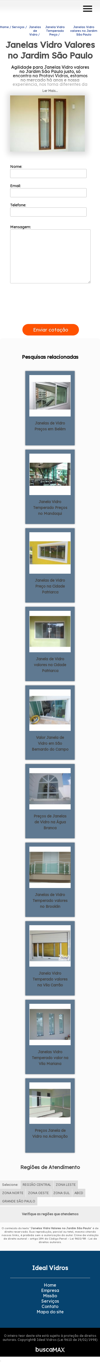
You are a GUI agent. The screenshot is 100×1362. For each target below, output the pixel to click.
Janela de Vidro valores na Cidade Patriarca (50, 665)
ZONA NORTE (12, 1193)
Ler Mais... (50, 91)
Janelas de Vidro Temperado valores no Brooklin (50, 900)
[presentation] (50, 318)
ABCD (78, 1193)
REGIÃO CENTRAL (37, 1185)
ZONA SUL (61, 1193)
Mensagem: (50, 254)
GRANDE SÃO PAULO (18, 1201)
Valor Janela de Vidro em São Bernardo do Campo (50, 743)
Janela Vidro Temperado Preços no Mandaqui (50, 507)
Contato (50, 1306)
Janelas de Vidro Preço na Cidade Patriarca (50, 586)
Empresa (50, 1290)
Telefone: (48, 210)
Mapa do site (50, 1311)
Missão (50, 1295)
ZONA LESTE (66, 1185)
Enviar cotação (50, 330)
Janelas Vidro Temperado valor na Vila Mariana (50, 1058)
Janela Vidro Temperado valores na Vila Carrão (50, 979)
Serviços (50, 1301)
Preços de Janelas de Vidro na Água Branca (50, 822)
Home (50, 1285)
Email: (48, 190)
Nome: (48, 171)
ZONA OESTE (38, 1193)
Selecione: (10, 1185)
